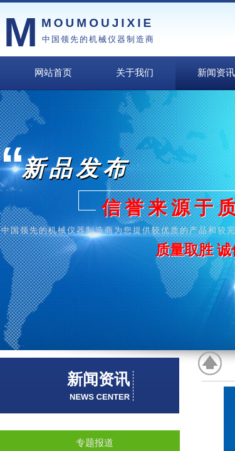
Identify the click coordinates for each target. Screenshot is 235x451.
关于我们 (135, 73)
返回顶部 (210, 363)
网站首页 (53, 73)
